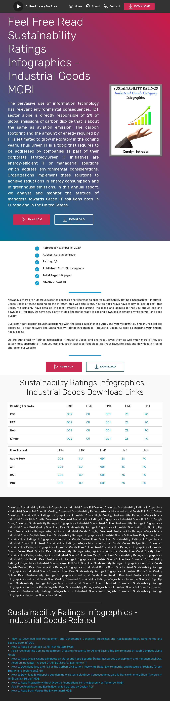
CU (88, 414)
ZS (126, 414)
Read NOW (31, 219)
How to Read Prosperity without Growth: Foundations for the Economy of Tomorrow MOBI (67, 682)
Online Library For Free (41, 6)
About (93, 6)
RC (146, 414)
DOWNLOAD (139, 6)
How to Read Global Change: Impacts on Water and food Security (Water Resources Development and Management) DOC (86, 658)
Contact (111, 6)
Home (75, 6)
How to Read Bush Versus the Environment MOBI (41, 690)
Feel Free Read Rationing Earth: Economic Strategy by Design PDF (52, 686)
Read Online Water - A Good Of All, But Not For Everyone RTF (49, 662)
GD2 (69, 414)
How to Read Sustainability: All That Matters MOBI (42, 646)
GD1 (108, 414)
